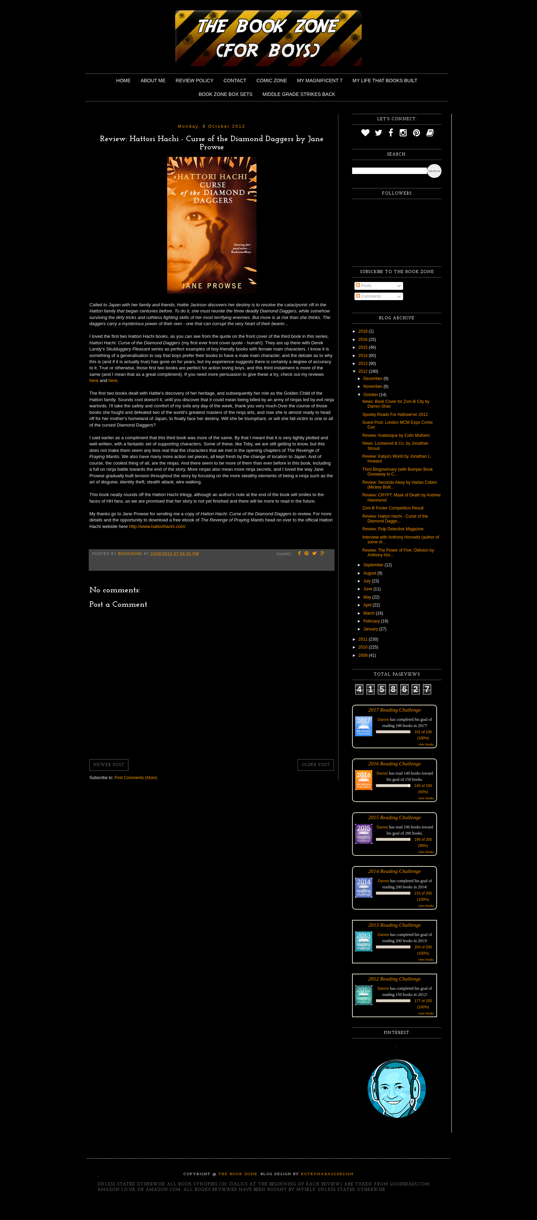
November (373, 386)
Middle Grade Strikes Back (299, 94)
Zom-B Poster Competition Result (393, 508)
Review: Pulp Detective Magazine (393, 529)
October (371, 394)
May (367, 597)
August (370, 573)
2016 (364, 339)
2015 (364, 347)
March (369, 613)
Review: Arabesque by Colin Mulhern (396, 435)
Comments (368, 296)
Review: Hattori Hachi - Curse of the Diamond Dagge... (395, 518)
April (368, 605)
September (374, 565)
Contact (235, 80)
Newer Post (109, 765)
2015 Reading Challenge (394, 817)
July (367, 581)
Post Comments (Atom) (135, 777)
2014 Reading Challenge (394, 871)
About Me (153, 80)
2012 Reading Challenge (394, 979)
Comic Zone (272, 80)
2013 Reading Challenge (394, 925)
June (368, 589)
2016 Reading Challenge (394, 763)
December (373, 378)
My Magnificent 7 (319, 80)
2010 (364, 647)
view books (426, 744)
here (94, 380)
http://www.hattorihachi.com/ (157, 526)
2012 (364, 371)
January (371, 629)
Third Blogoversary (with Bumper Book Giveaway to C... (397, 472)
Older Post (315, 765)
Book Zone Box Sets (225, 94)
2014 (364, 355)
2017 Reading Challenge (394, 710)
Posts (363, 285)
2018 (364, 331)
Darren (383, 719)
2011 (364, 639)
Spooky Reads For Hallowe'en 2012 (395, 414)
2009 (364, 655)
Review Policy (194, 80)
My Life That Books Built (384, 80)
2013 (364, 363)
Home (123, 80)
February (372, 621)
